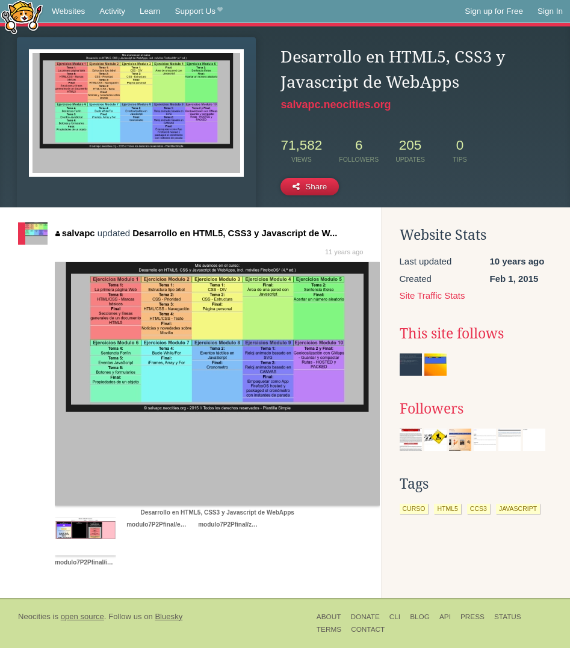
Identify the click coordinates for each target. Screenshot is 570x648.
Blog (420, 617)
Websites (68, 11)
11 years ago (344, 251)
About (329, 617)
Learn (150, 11)
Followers (431, 409)
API (445, 617)
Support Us (199, 11)
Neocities (34, 616)
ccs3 (478, 508)
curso (414, 508)
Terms (329, 629)
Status (507, 617)
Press (472, 617)
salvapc (75, 233)
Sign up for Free (494, 11)
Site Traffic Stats (432, 295)
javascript (518, 508)
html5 (447, 508)
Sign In (550, 11)
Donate (364, 617)
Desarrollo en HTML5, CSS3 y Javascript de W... (234, 233)
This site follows (452, 333)
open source (82, 616)
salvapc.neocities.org (335, 105)
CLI (394, 617)
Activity (112, 11)
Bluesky (168, 616)
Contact (368, 629)
